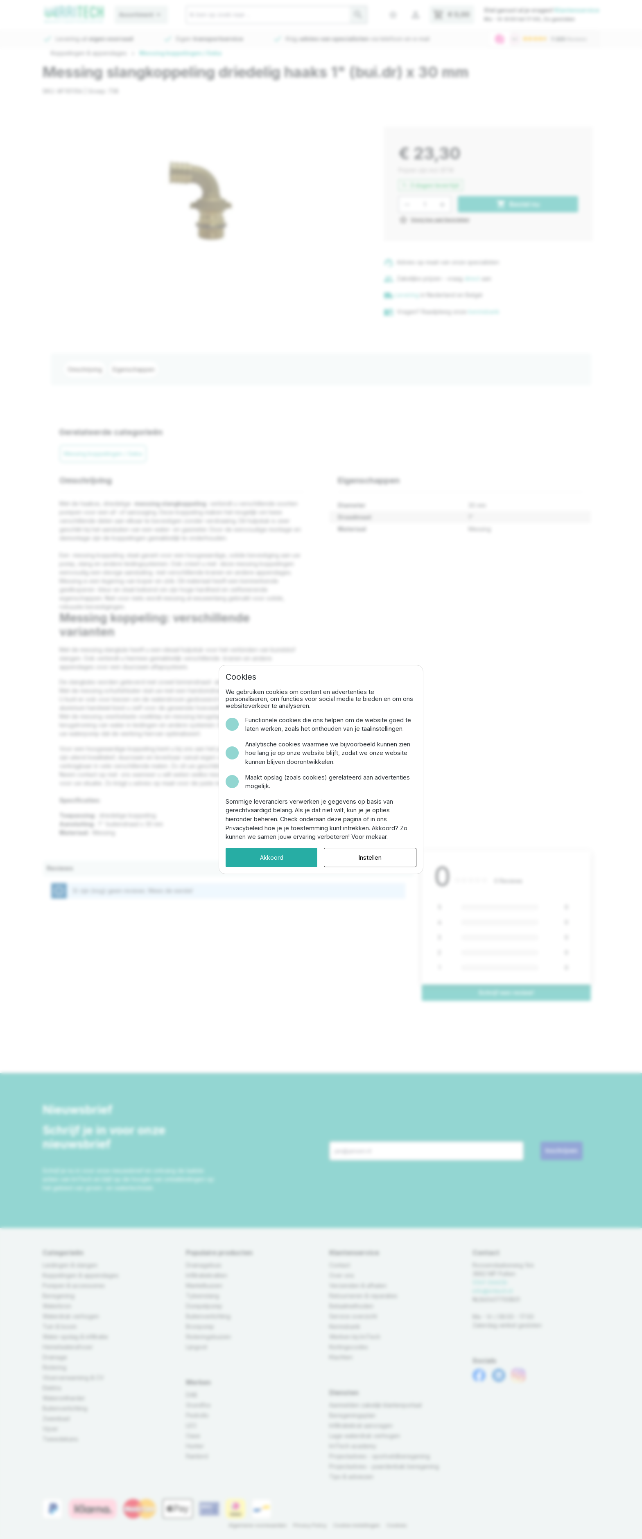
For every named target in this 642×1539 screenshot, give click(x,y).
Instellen (370, 857)
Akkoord (271, 857)
